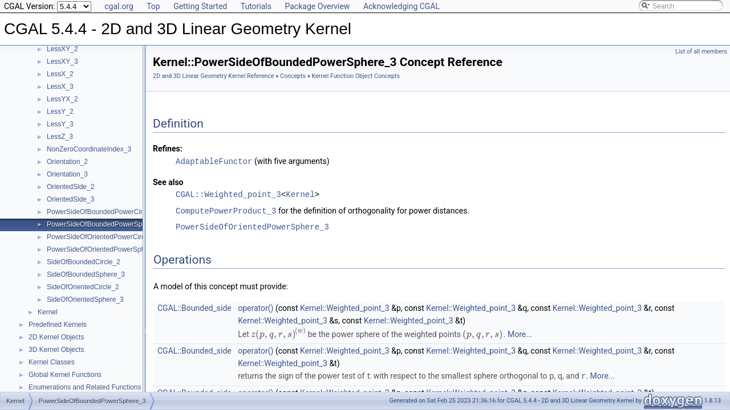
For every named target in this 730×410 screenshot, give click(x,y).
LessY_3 (60, 124)
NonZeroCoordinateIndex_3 (89, 149)
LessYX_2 (62, 99)
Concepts (293, 76)
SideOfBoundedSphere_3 (86, 274)
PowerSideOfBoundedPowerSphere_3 (105, 224)
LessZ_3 (60, 137)
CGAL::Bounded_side (194, 306)
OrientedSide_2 (70, 187)
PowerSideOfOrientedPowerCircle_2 (102, 237)
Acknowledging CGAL (401, 6)
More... (520, 333)
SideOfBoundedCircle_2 (83, 262)
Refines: (167, 148)
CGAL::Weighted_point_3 (228, 193)
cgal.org (118, 6)
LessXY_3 (62, 61)
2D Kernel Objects (56, 337)
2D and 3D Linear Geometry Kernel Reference (213, 76)
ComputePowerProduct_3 (226, 209)
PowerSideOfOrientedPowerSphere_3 (105, 249)
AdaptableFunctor (214, 160)
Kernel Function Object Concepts (355, 76)
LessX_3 (60, 87)
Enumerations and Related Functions (85, 387)
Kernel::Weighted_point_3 (345, 306)
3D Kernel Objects (56, 350)
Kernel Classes (52, 362)
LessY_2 (60, 112)
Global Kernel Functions (65, 375)
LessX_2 (60, 74)
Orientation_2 (67, 162)
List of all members (701, 51)
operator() (255, 306)
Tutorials (256, 6)
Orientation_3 (67, 174)
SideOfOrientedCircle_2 (83, 287)
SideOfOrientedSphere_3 (85, 300)
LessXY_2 (62, 49)
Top (153, 6)
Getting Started (200, 6)
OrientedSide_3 (70, 199)
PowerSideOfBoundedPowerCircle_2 (103, 212)
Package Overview (317, 6)
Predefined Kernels (58, 325)
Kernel (48, 312)
